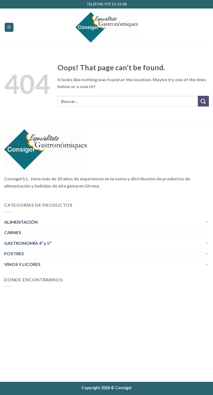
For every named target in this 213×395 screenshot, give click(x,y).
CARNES (12, 232)
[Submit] (203, 101)
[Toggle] (206, 221)
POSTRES (14, 253)
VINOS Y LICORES (22, 264)
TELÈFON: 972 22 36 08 (107, 4)
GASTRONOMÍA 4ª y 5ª (27, 243)
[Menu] (9, 27)
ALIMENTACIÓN (21, 222)
